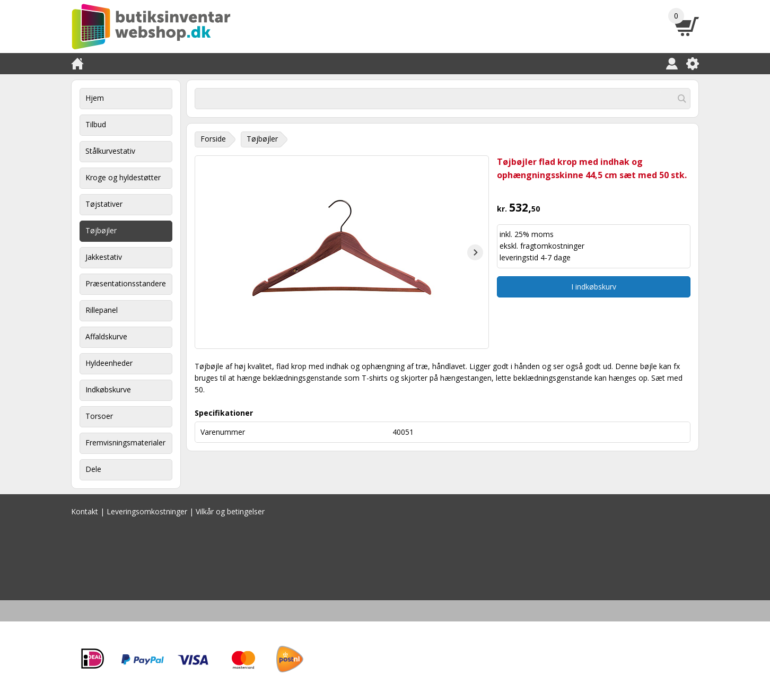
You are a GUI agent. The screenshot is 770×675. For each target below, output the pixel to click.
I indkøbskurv (593, 287)
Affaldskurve (106, 336)
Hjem (94, 98)
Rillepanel (101, 310)
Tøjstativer (103, 204)
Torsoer (99, 416)
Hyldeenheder (109, 363)
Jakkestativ (103, 257)
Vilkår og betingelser (230, 511)
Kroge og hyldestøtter (123, 177)
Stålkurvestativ (110, 151)
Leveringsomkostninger (147, 511)
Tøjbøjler (101, 230)
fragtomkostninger (552, 246)
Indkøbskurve (108, 389)
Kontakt (84, 511)
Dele (93, 469)
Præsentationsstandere (125, 283)
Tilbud (95, 124)
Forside (213, 139)
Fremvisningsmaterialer (125, 442)
